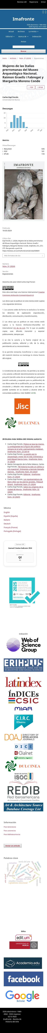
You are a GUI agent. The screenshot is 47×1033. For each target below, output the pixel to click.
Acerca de (22, 36)
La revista (33, 31)
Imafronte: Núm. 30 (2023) (26, 472)
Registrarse (33, 2)
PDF (31, 87)
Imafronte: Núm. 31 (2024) (25, 484)
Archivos (21, 31)
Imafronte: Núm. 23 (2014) (18, 451)
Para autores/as (10, 830)
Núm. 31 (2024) (25, 58)
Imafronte (23, 19)
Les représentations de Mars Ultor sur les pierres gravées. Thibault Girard (25, 482)
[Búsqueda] (24, 46)
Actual (11, 31)
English (7, 512)
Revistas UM (21, 2)
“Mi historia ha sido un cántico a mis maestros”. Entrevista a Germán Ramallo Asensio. (26, 469)
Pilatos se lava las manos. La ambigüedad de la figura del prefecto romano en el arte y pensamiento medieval (26, 446)
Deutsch (7, 523)
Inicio (5, 58)
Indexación (36, 36)
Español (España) (11, 516)
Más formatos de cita (12, 255)
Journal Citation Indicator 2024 (20, 548)
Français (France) (11, 527)
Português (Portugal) (12, 531)
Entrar (43, 2)
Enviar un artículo (13, 846)
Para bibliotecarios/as (12, 834)
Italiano (7, 520)
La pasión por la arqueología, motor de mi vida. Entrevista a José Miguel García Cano (25, 456)
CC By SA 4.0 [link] (19, 328)
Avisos (23, 41)
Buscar (23, 51)
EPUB (40, 87)
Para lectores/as (10, 827)
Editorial (9, 36)
